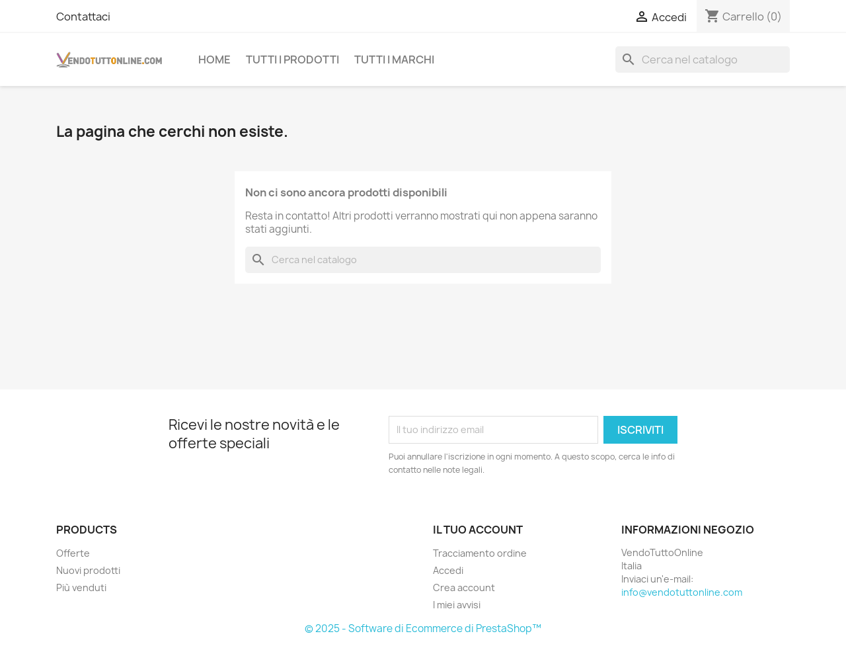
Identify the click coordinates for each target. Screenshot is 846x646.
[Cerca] (702, 59)
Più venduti (81, 587)
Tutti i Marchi (394, 59)
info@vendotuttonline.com (681, 592)
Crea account (464, 587)
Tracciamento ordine (480, 553)
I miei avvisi (457, 604)
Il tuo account (478, 529)
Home (214, 59)
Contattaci (83, 16)
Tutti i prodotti (292, 59)
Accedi (448, 570)
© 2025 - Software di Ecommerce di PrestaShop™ (423, 628)
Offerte (73, 553)
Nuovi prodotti (88, 570)
